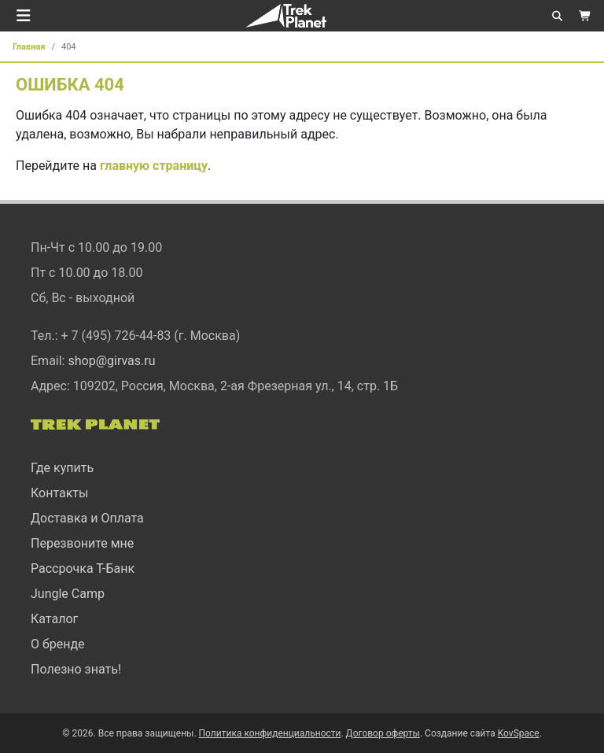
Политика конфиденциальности (270, 733)
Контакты (59, 492)
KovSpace (519, 733)
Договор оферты (383, 733)
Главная (29, 47)
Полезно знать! (76, 669)
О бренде (58, 644)
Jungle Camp (68, 593)
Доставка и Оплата (87, 518)
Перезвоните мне (82, 543)
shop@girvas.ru (111, 360)
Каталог (54, 618)
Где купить (62, 467)
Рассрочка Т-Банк (82, 568)
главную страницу (154, 165)
